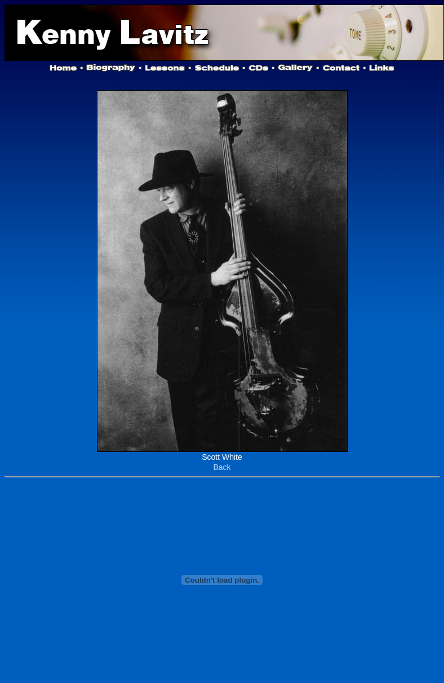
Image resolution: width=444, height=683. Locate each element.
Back (221, 467)
